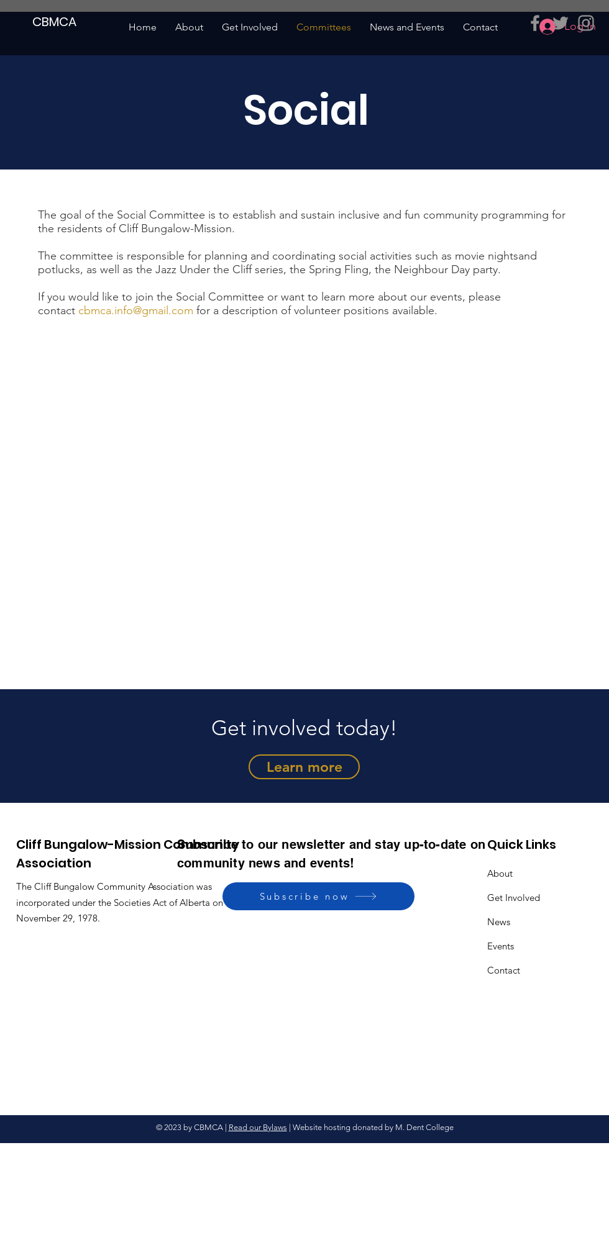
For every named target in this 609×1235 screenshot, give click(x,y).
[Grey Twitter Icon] (560, 23)
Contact (503, 970)
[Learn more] (304, 766)
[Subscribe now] (318, 896)
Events (500, 946)
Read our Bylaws (258, 1127)
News (498, 922)
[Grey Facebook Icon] (535, 23)
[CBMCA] (55, 21)
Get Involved (513, 897)
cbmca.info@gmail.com (135, 310)
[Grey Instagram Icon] (586, 23)
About (500, 873)
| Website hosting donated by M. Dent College (370, 1127)
